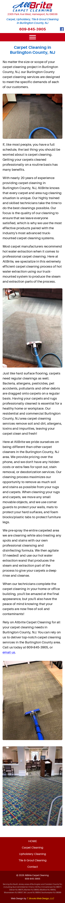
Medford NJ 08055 (48, 889)
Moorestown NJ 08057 (13, 892)
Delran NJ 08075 (16, 889)
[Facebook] (62, 30)
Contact (32, 866)
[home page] (32, 6)
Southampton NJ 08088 (51, 892)
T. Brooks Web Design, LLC (40, 898)
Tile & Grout (32, 860)
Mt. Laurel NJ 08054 (32, 892)
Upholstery (32, 854)
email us (9, 652)
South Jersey (18, 884)
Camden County (52, 884)
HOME (32, 841)
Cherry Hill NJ (34, 887)
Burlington (36, 884)
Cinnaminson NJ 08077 (51, 887)
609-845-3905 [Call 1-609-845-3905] (32, 29)
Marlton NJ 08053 (31, 889)
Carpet (32, 847)
